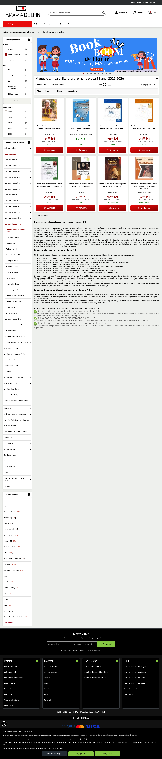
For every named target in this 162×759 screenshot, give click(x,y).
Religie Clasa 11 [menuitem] (12, 267)
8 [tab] (110, 92)
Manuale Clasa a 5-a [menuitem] (12, 201)
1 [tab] (83, 92)
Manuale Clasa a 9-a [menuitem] (12, 231)
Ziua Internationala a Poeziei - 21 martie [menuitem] (15, 497)
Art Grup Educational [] (13, 588)
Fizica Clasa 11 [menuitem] (11, 296)
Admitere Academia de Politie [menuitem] (14, 372)
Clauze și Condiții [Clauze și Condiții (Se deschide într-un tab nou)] (149, 742)
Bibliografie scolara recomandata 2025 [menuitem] (16, 420)
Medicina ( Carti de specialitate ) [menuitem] (15, 432)
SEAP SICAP (8, 724)
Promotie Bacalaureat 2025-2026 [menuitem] (16, 361)
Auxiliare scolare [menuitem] (10, 349)
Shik (5, 594)
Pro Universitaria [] (12, 565)
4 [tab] (95, 92)
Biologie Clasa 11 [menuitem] (12, 279)
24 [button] (155, 103)
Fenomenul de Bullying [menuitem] (12, 413)
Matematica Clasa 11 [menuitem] (14, 256)
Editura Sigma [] (11, 606)
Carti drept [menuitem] (7, 390)
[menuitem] (17, 24)
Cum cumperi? (9, 702)
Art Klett (47, 152)
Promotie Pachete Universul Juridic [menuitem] (16, 438)
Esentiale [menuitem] (7, 504)
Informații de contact (51, 685)
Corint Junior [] (11, 548)
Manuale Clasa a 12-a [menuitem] (13, 337)
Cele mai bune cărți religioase (134, 696)
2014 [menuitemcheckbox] (18, 141)
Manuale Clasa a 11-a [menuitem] (13, 242)
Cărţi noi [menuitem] (37, 24)
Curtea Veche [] (11, 553)
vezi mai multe (17, 119)
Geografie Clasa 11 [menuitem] (13, 273)
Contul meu (122, 12)
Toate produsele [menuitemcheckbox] (18, 73)
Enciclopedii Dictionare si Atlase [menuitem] (15, 450)
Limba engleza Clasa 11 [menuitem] (15, 308)
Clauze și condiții (10, 685)
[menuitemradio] (105, 103)
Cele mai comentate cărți (93, 685)
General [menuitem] (48, 109)
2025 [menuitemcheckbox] (18, 130)
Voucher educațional (11, 718)
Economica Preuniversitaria (78, 152)
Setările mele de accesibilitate (95, 696)
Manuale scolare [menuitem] (10, 172)
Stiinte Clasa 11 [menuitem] (11, 326)
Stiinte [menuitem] (6, 491)
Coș (153, 12)
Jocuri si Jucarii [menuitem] (9, 378)
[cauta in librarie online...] (74, 13)
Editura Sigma (142, 210)
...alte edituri (8, 641)
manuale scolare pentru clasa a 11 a (85, 327)
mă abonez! (106, 662)
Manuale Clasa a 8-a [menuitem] (12, 219)
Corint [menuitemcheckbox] (18, 99)
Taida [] (7, 623)
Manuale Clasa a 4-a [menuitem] (12, 196)
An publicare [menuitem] (72, 109)
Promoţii (47, 702)
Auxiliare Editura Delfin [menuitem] (12, 401)
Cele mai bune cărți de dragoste (135, 685)
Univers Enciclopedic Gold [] (15, 635)
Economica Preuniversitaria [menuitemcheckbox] (18, 106)
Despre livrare (9, 707)
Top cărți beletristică (131, 707)
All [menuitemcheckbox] (18, 88)
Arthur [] (8, 571)
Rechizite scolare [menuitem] (10, 166)
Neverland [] (10, 536)
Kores (6, 618)
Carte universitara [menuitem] (10, 444)
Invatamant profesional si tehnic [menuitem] (16, 343)
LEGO (6, 524)
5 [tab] (98, 92)
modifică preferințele (54, 754)
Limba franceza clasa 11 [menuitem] (15, 314)
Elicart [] (8, 612)
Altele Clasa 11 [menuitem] (11, 331)
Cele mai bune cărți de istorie (134, 702)
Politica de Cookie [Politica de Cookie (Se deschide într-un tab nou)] (130, 735)
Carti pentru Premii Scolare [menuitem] (13, 396)
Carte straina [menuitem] (8, 462)
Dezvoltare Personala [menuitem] (11, 366)
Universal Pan (9, 629)
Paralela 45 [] (10, 559)
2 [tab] (87, 92)
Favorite (138, 12)
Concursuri (8, 713)
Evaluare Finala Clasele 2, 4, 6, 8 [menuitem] (15, 355)
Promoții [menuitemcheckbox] (18, 78)
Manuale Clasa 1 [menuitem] (11, 178)
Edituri (46, 707)
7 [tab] (106, 92)
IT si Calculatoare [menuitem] (10, 473)
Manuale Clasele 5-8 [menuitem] (12, 225)
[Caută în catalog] (103, 13)
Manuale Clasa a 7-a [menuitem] (12, 213)
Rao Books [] (10, 583)
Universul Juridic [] (12, 530)
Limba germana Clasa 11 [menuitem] (15, 320)
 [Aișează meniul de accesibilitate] (4, 724)
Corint (110, 152)
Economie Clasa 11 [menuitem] (13, 285)
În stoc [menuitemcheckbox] (18, 67)
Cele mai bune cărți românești (135, 690)
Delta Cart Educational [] (14, 577)
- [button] (29, 58)
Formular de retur (50, 690)
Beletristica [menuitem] (8, 456)
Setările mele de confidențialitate (96, 690)
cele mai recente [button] (58, 103)
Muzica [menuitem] (6, 479)
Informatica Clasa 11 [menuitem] (13, 302)
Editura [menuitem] (59, 109)
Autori (46, 713)
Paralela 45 (110, 210)
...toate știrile (128, 713)
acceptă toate (107, 754)
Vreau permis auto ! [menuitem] (11, 384)
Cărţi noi (47, 696)
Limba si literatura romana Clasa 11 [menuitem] (15, 249)
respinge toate (81, 754)
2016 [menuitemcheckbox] (18, 135)
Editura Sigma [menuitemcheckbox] (18, 112)
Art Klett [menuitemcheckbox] (18, 94)
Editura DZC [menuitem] (8, 427)
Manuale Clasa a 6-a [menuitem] (12, 207)
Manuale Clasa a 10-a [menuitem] (13, 236)
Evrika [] (8, 542)
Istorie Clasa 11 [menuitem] (11, 261)
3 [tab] (91, 92)
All (79, 210)
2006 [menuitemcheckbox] (18, 152)
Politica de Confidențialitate (14, 696)
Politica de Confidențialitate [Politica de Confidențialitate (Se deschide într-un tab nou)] (131, 742)
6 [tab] (102, 92)
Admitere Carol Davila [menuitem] (11, 407)
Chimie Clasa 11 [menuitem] (12, 291)
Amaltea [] (9, 600)
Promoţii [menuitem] (47, 24)
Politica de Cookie (10, 690)
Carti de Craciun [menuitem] (9, 467)
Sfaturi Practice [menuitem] (9, 485)
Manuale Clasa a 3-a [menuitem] (12, 190)
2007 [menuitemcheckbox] (18, 147)
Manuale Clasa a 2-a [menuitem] (12, 184)
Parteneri (47, 718)
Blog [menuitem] (69, 24)
